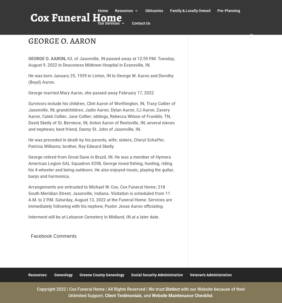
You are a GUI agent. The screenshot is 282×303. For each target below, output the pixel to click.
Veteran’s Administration (211, 275)
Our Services (109, 23)
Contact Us (141, 23)
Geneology (63, 275)
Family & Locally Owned (190, 11)
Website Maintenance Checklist (182, 295)
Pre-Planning (228, 11)
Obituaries (154, 11)
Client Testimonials (123, 295)
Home (103, 11)
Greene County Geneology (102, 275)
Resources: (37, 275)
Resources (124, 11)
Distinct (173, 289)
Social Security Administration (157, 275)
